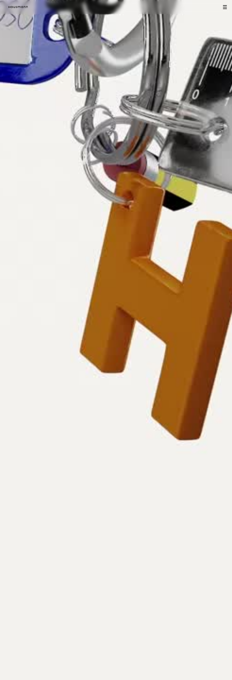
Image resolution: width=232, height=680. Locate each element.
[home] (18, 7)
